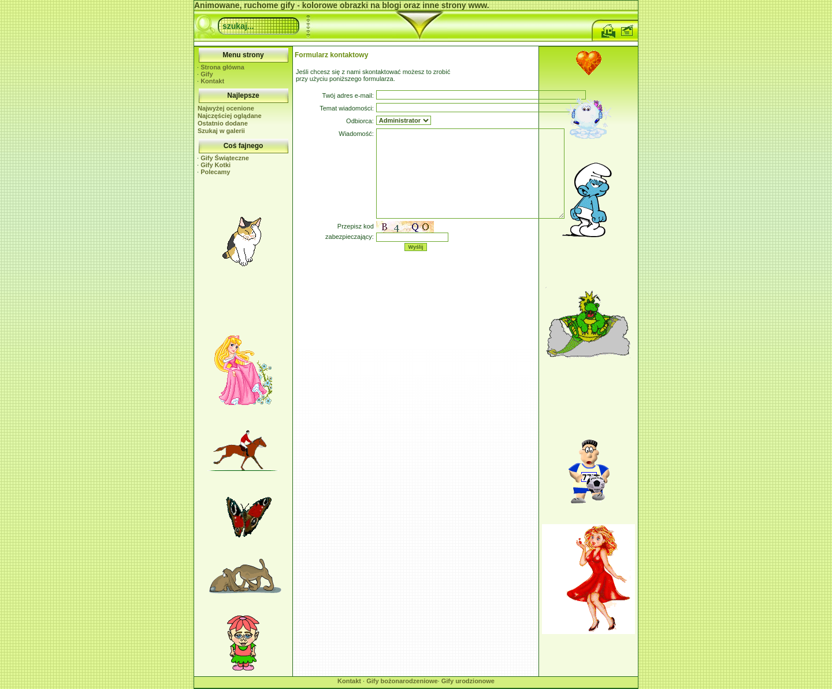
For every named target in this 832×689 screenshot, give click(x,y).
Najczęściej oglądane (230, 115)
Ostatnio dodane (223, 123)
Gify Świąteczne (224, 157)
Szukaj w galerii (221, 130)
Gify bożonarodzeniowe (401, 680)
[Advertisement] (243, 303)
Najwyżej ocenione (226, 108)
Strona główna (222, 67)
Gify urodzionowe (468, 680)
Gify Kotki (215, 164)
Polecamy (215, 171)
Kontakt (212, 81)
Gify (206, 74)
